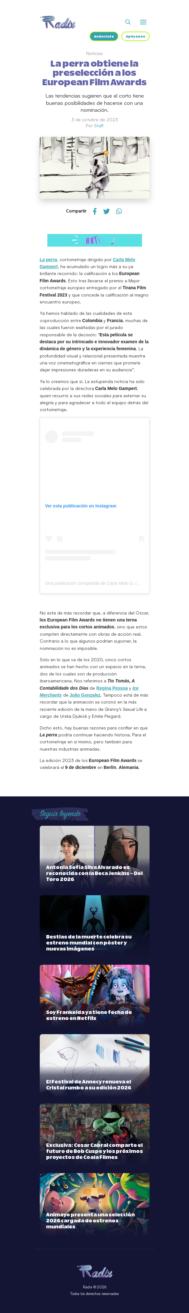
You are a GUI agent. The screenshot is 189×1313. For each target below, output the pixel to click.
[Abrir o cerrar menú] (143, 22)
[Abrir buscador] (128, 22)
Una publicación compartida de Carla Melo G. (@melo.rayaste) (106, 583)
